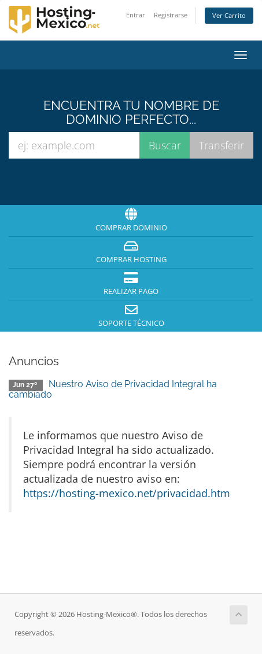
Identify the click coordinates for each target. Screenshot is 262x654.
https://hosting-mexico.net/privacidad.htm (126, 493)
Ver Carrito (229, 15)
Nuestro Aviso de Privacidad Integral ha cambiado (113, 389)
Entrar (135, 14)
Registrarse (170, 14)
